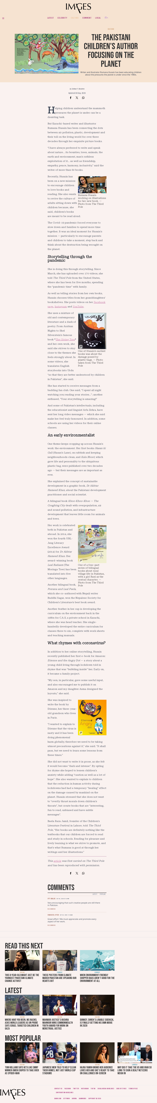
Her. (107, 18)
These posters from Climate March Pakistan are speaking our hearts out (59, 978)
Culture (75, 18)
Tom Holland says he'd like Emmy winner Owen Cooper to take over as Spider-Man (22, 1070)
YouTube (78, 306)
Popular (102, 894)
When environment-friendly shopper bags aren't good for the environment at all (97, 978)
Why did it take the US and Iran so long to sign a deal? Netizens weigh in (135, 1070)
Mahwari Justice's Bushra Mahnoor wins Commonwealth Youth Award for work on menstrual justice (57, 1024)
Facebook (67, 1089)
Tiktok (93, 1089)
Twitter (76, 1089)
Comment (87, 18)
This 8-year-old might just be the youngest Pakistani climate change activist (22, 978)
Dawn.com (57, 1098)
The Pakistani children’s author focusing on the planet (111, 50)
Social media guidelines (106, 1089)
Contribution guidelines (64, 1092)
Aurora (74, 1098)
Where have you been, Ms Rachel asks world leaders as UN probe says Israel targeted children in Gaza (22, 1024)
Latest (50, 18)
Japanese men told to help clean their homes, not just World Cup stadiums (59, 1070)
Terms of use (133, 1089)
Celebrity (62, 18)
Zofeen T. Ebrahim (78, 89)
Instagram (61, 306)
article (57, 860)
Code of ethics (121, 1089)
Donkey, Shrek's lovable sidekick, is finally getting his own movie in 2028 (97, 1022)
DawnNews (82, 1098)
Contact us (58, 1089)
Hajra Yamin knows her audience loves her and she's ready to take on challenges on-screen (97, 1070)
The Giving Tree (65, 339)
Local (98, 18)
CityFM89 (66, 1098)
